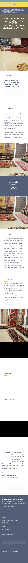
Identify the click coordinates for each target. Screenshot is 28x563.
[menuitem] (14, 4)
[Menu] (20, 4)
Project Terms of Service (7, 534)
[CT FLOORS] (11, 4)
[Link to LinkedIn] (23, 561)
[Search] (16, 4)
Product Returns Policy (7, 532)
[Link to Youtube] (25, 561)
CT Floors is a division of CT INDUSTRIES (16, 483)
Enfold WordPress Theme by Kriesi (17, 559)
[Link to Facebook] (19, 561)
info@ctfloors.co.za (14, 477)
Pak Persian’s (7, 122)
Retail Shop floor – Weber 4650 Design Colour (13, 9)
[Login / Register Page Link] (14, 4)
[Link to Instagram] (21, 561)
